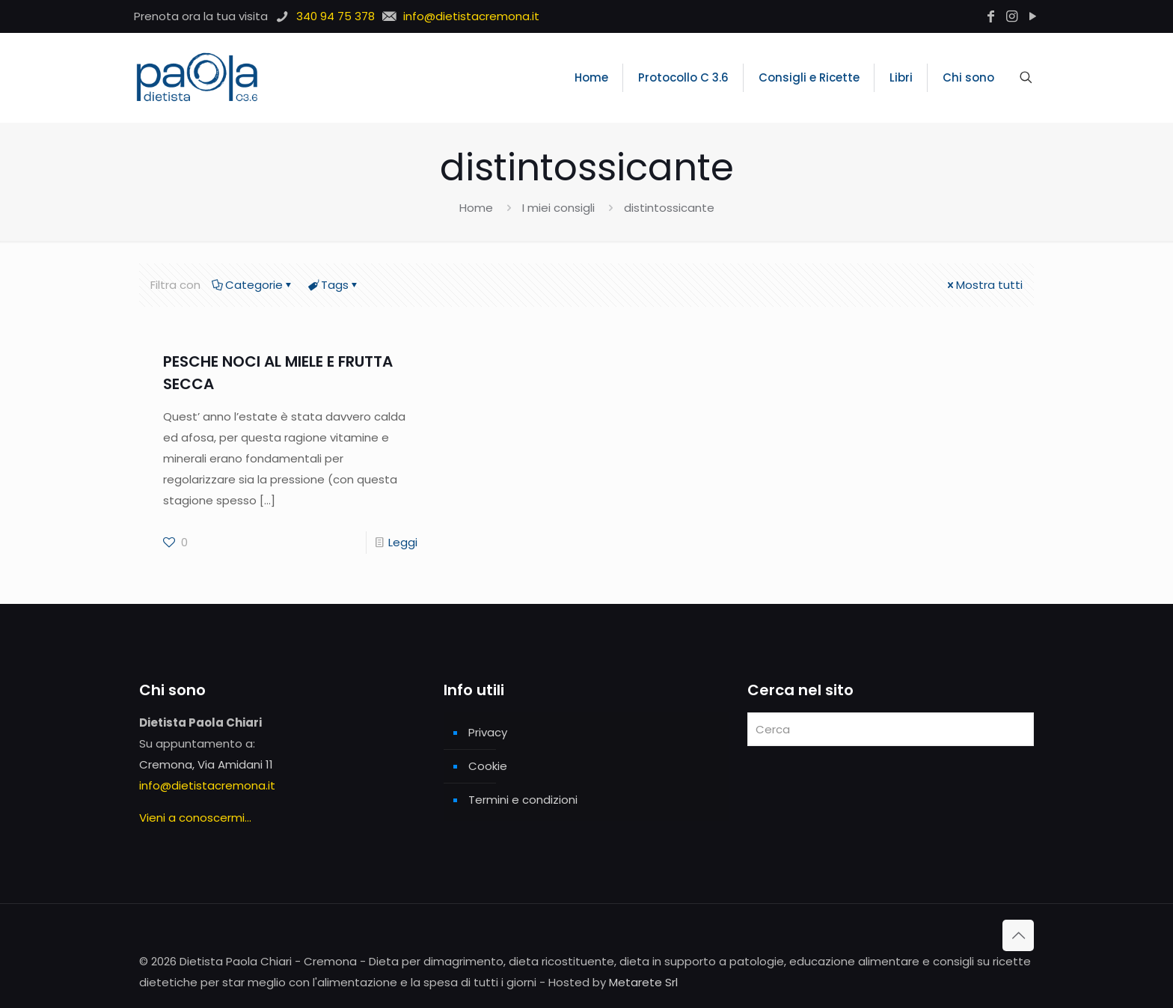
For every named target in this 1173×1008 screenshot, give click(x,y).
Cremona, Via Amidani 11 (206, 764)
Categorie (253, 285)
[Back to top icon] (1018, 935)
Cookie (487, 766)
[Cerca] (890, 729)
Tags (333, 285)
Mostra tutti (984, 285)
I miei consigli (558, 208)
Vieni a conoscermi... (195, 817)
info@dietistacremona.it (207, 785)
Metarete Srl (643, 982)
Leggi (402, 542)
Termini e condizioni (523, 799)
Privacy (487, 732)
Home (476, 208)
